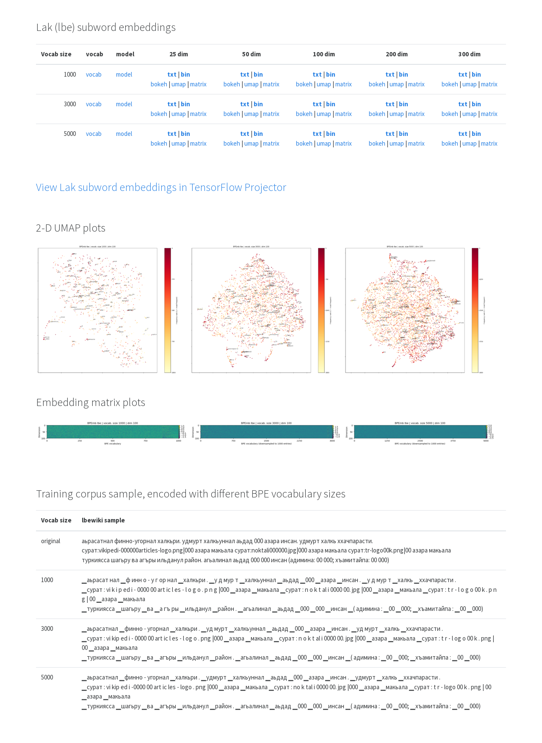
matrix (198, 84)
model (124, 74)
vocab (94, 74)
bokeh (159, 84)
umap (178, 84)
